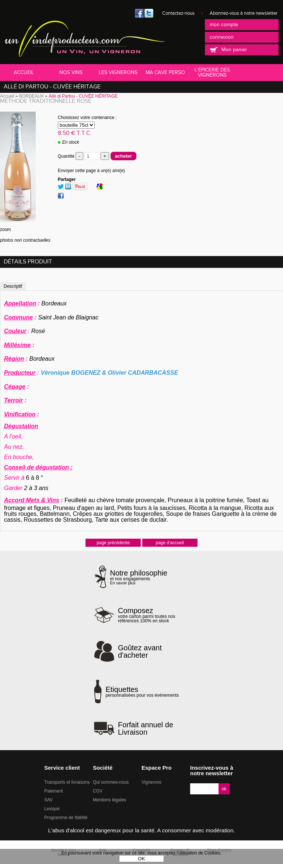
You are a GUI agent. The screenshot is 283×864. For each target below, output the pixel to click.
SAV (48, 799)
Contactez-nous (178, 13)
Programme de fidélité (65, 817)
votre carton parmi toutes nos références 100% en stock (153, 615)
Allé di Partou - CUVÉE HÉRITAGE (52, 86)
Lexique (52, 808)
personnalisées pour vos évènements (142, 691)
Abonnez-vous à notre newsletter (243, 13)
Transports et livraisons (67, 782)
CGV (97, 791)
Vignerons (151, 782)
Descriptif (13, 286)
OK (141, 858)
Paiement (53, 791)
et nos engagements (139, 577)
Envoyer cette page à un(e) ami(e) (91, 170)
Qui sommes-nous (111, 782)
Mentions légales (109, 799)
